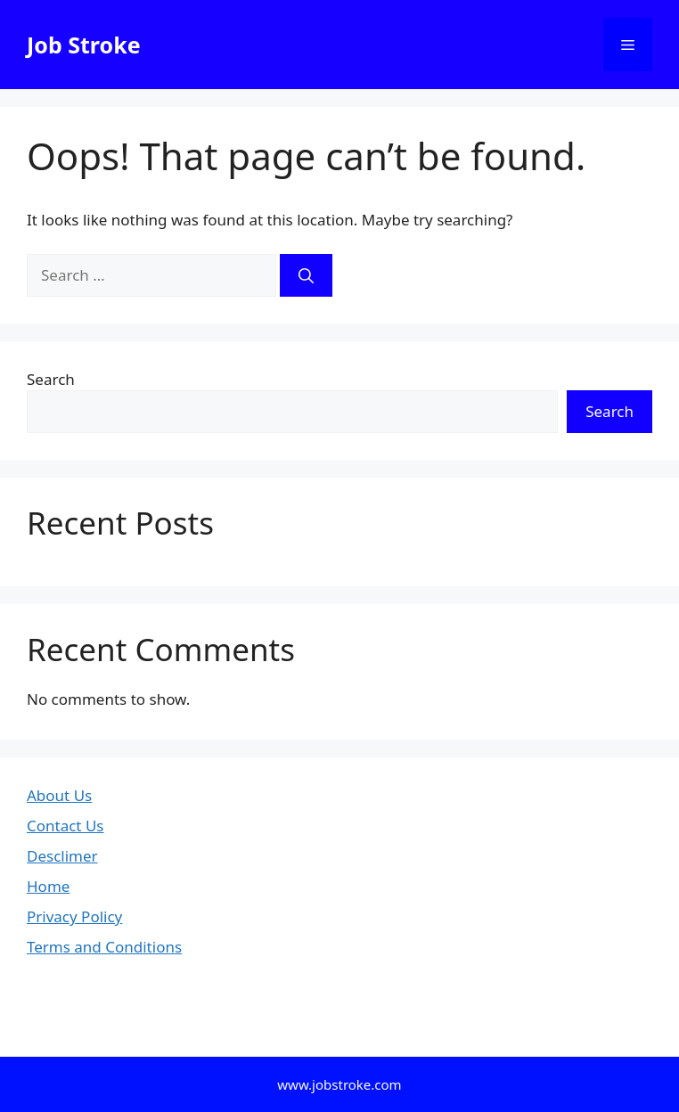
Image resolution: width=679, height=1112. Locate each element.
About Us (59, 795)
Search (51, 379)
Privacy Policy (74, 916)
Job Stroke (84, 44)
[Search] (306, 275)
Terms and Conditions (104, 946)
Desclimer (62, 856)
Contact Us (65, 825)
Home (48, 886)
